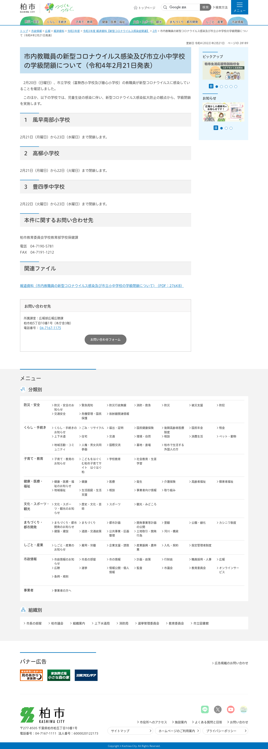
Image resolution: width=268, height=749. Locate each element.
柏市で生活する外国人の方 (174, 447)
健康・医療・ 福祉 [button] (33, 484)
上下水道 (60, 436)
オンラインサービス (229, 570)
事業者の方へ (62, 590)
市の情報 (115, 559)
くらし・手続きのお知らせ (65, 430)
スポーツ (115, 504)
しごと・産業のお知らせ (64, 547)
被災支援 (197, 405)
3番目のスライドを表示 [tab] (226, 86)
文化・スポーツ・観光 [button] (37, 506)
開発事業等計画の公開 (147, 524)
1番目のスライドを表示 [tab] (216, 86)
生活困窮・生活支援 (92, 492)
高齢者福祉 (199, 481)
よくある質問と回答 (208, 722)
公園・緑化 (199, 522)
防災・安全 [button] (32, 404)
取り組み (170, 490)
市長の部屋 (89, 559)
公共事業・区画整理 (119, 533)
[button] (239, 7)
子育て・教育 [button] (33, 458)
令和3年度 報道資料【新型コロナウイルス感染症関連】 (116, 31)
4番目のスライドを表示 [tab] (231, 86)
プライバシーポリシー (221, 730)
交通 (112, 436)
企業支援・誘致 (119, 545)
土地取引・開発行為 (147, 533)
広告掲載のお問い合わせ (231, 663)
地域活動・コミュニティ (64, 447)
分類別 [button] (35, 389)
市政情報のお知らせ (64, 561)
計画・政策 (144, 559)
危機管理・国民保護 (92, 416)
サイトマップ (120, 730)
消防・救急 (144, 405)
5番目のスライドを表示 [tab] (235, 86)
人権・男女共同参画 (92, 447)
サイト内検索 (165, 7)
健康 (84, 481)
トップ (24, 31)
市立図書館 (201, 623)
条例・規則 (61, 576)
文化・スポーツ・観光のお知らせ (64, 508)
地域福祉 (60, 490)
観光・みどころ (147, 504)
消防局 (123, 623)
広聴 (57, 568)
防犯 (222, 405)
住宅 (84, 436)
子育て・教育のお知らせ (64, 461)
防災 (167, 405)
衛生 (139, 481)
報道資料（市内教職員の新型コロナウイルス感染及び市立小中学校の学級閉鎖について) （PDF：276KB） (102, 285)
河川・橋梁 (171, 531)
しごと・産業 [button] (33, 545)
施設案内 (181, 722)
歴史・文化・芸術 (92, 506)
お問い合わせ (239, 722)
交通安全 (60, 413)
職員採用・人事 (202, 559)
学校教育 (115, 459)
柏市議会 (57, 623)
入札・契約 (171, 545)
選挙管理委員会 (148, 623)
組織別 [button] (35, 610)
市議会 (168, 568)
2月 (155, 31)
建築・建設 (61, 531)
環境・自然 (144, 436)
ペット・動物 (227, 436)
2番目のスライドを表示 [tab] (221, 86)
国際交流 (115, 445)
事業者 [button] (28, 590)
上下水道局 (102, 623)
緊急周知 (87, 405)
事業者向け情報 (147, 490)
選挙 (84, 568)
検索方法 (222, 7)
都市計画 (115, 522)
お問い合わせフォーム (105, 339)
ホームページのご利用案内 (177, 730)
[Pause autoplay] (211, 86)
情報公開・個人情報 (119, 570)
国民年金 (197, 427)
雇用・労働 (89, 545)
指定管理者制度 (202, 545)
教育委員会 (199, 568)
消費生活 (197, 436)
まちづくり (89, 522)
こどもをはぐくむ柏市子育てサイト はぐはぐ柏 (92, 465)
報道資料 (59, 31)
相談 (167, 436)
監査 (139, 568)
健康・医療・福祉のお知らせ (64, 483)
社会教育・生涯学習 (147, 461)
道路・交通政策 (92, 531)
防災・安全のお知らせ (64, 407)
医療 (112, 481)
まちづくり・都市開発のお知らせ (65, 524)
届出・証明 (116, 427)
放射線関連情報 (119, 413)
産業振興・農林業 (147, 547)
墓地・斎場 (144, 445)
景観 (167, 522)
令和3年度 (74, 31)
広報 (47, 31)
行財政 (168, 559)
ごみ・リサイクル (93, 427)
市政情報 (36, 31)
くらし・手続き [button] (35, 427)
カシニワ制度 (227, 522)
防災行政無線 (117, 405)
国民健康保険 (145, 427)
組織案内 (79, 623)
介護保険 (170, 481)
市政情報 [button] (30, 559)
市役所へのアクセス (153, 722)
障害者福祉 (226, 481)
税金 (222, 427)
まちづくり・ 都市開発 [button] (33, 525)
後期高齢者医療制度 (174, 430)
